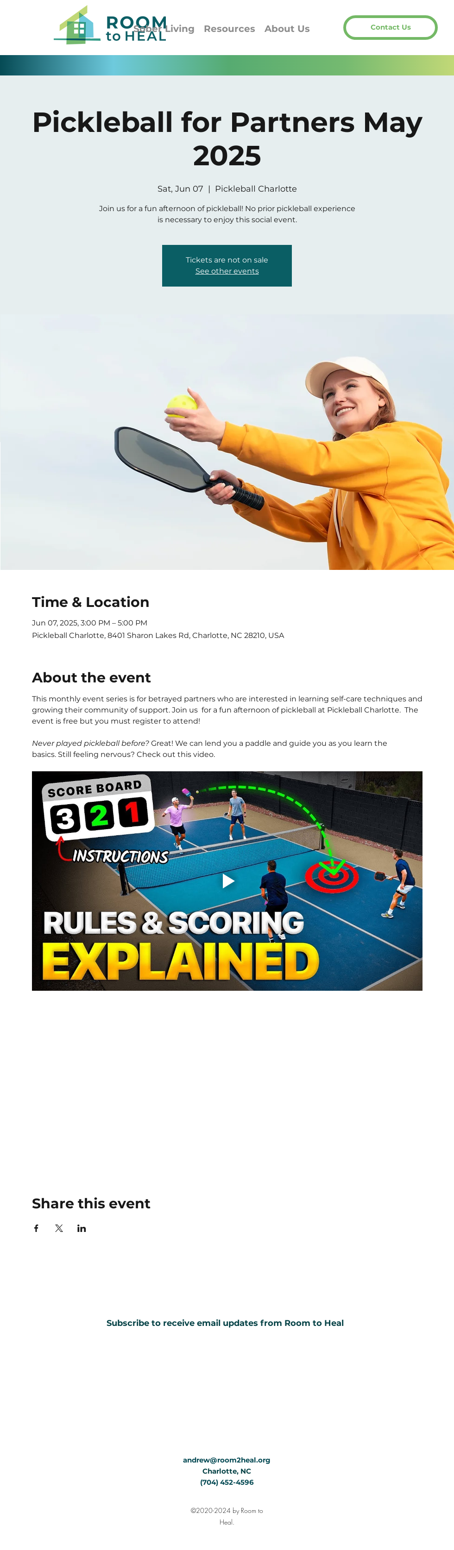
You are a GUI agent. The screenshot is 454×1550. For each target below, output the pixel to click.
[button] (390, 27)
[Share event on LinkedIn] (81, 1228)
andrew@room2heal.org (227, 1460)
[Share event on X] (59, 1228)
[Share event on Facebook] (36, 1228)
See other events (227, 271)
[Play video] (227, 881)
